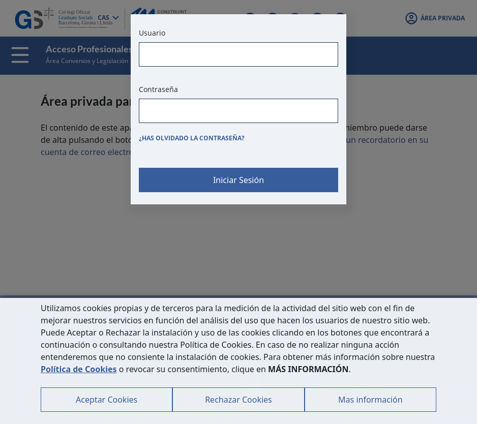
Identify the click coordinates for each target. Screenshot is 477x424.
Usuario (152, 33)
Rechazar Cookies (238, 399)
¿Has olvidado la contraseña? (192, 138)
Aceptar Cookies (106, 399)
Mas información (370, 399)
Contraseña (158, 89)
